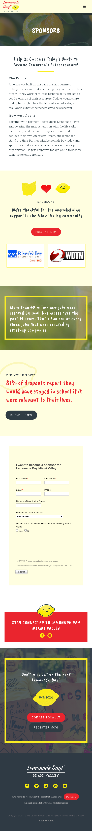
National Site (50, 803)
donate (71, 796)
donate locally (46, 717)
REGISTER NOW (46, 727)
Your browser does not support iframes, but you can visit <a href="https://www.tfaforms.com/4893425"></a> (45, 516)
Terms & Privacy (76, 815)
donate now (21, 415)
